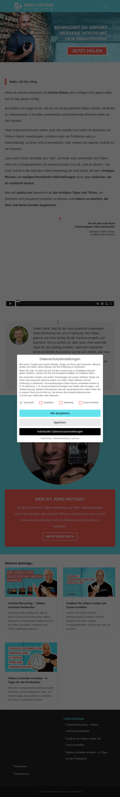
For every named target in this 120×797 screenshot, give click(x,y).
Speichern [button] (60, 422)
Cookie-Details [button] (46, 438)
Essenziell (26, 402)
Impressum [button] (75, 438)
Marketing (66, 402)
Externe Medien (89, 402)
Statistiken (46, 402)
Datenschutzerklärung (40, 392)
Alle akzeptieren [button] (60, 413)
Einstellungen (25, 395)
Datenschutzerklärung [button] (61, 438)
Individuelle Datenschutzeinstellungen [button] (60, 431)
